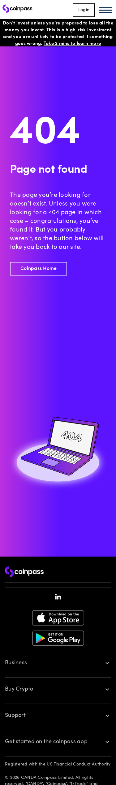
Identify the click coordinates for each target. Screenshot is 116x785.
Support (15, 715)
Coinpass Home (38, 268)
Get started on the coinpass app (46, 742)
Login (83, 10)
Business (16, 663)
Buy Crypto (19, 689)
